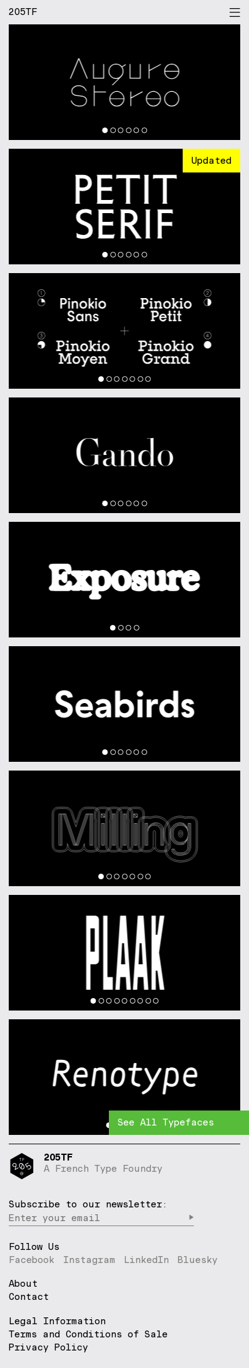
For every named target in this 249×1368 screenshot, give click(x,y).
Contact (29, 1297)
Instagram (89, 1259)
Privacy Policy (48, 1347)
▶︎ (191, 1217)
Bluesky (198, 1259)
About (23, 1284)
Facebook (31, 1259)
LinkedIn (146, 1259)
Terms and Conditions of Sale (88, 1334)
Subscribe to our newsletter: (88, 1204)
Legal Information (57, 1321)
